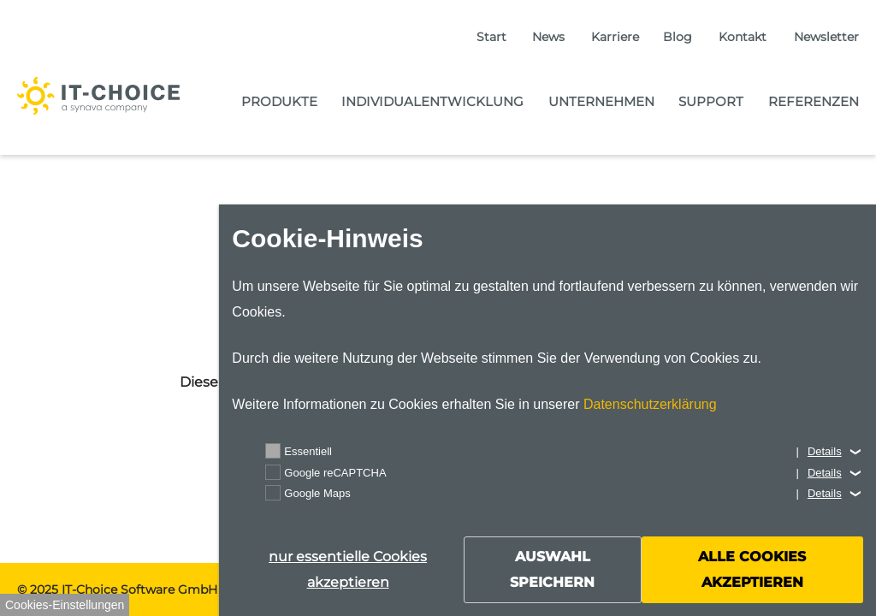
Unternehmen (601, 101)
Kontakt (742, 36)
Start (491, 36)
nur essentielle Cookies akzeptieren (348, 569)
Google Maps (317, 493)
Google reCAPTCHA (335, 472)
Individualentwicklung (432, 101)
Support (710, 101)
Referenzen (813, 101)
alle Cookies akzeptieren (752, 569)
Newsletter (826, 36)
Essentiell (308, 451)
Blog (677, 36)
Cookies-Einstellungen (64, 605)
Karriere (615, 36)
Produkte (279, 101)
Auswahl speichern (552, 569)
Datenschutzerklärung (650, 404)
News (548, 36)
